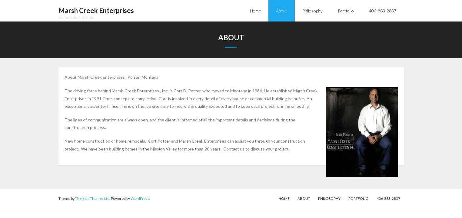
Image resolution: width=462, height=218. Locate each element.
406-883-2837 (388, 198)
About (303, 198)
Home (284, 198)
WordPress (140, 198)
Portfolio (358, 198)
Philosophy (329, 198)
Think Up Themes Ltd (92, 198)
